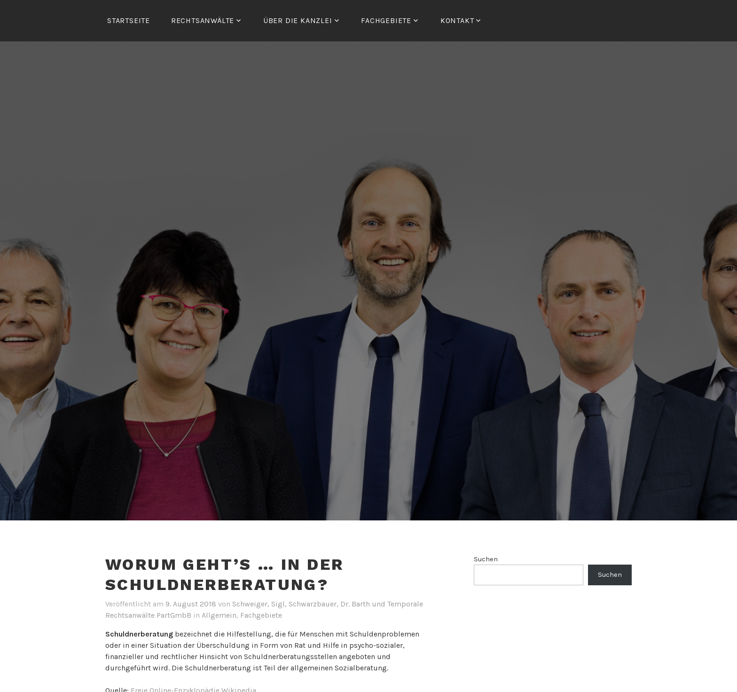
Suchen (486, 559)
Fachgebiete (261, 615)
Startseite (128, 20)
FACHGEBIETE (386, 20)
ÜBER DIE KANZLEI (297, 20)
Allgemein (219, 615)
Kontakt (457, 20)
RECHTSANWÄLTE (202, 20)
